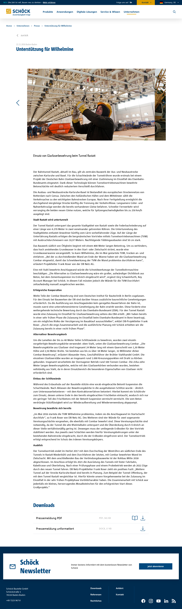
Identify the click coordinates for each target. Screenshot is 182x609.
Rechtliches (96, 600)
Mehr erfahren (49, 2)
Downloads (96, 588)
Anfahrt (119, 588)
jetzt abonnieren (156, 566)
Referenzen (95, 594)
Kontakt (145, 2)
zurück (24, 35)
